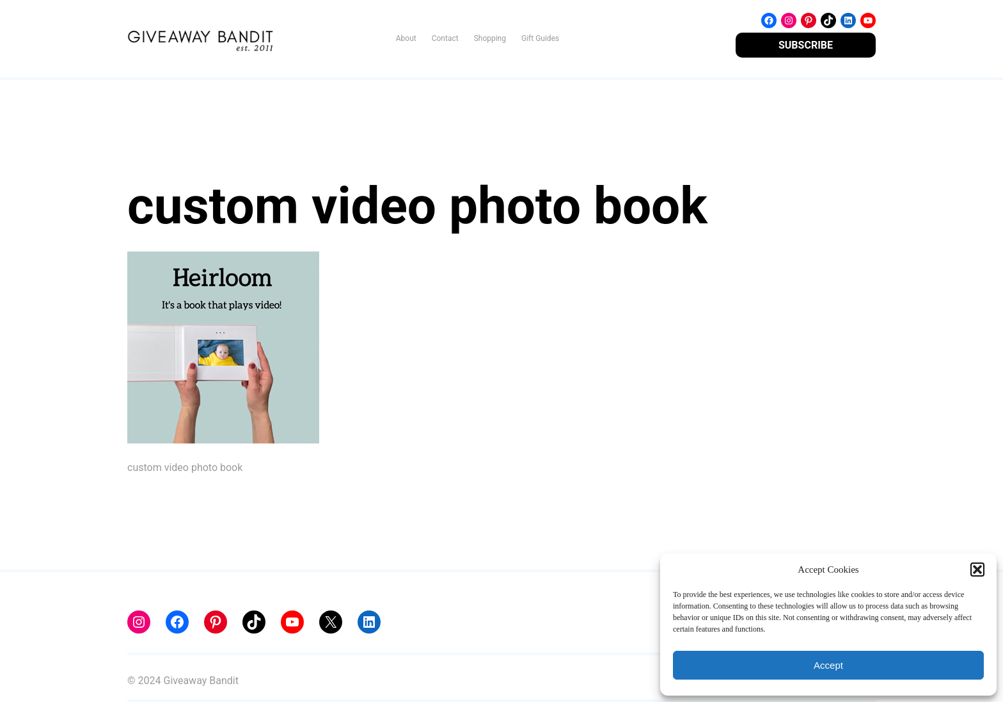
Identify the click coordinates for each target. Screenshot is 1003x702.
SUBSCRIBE (805, 45)
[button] (977, 569)
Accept (828, 665)
